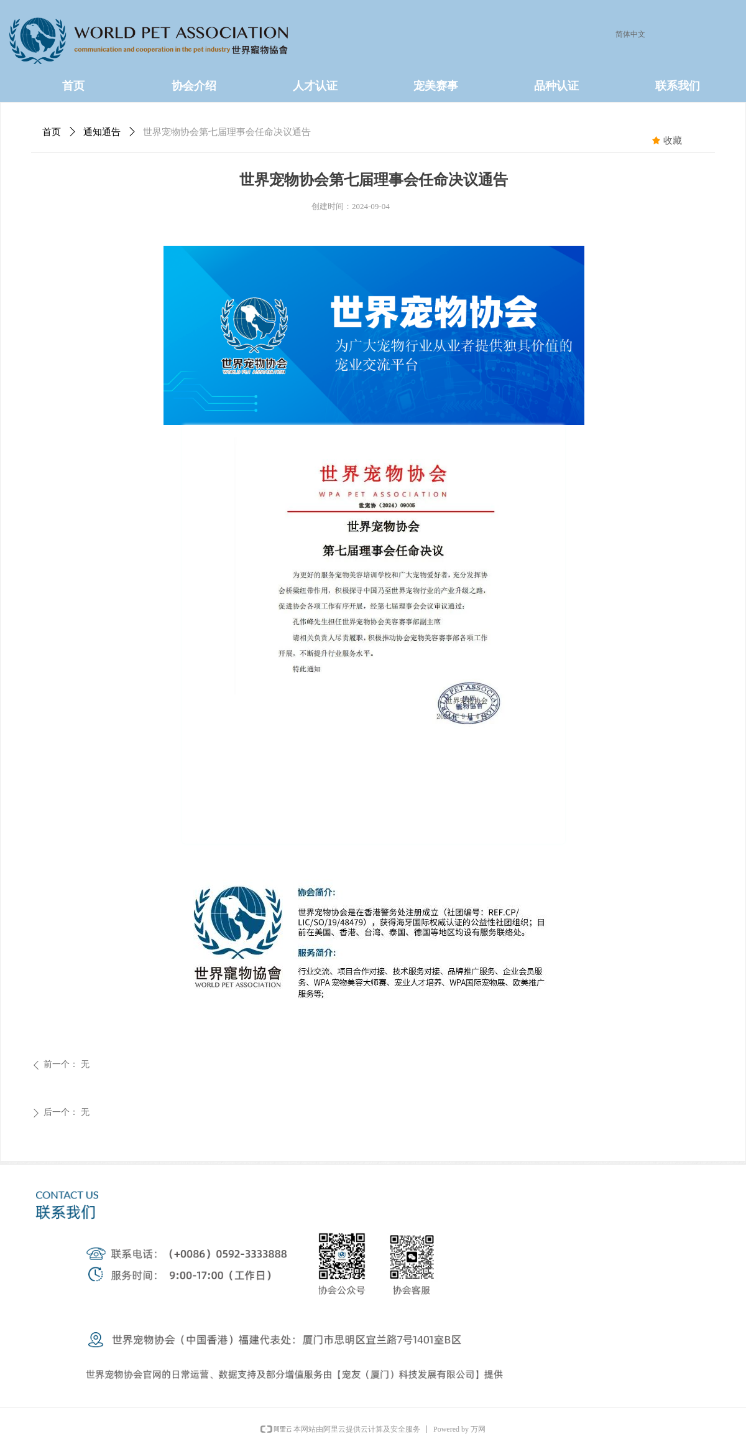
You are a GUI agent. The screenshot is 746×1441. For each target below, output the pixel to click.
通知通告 (102, 132)
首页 (51, 132)
